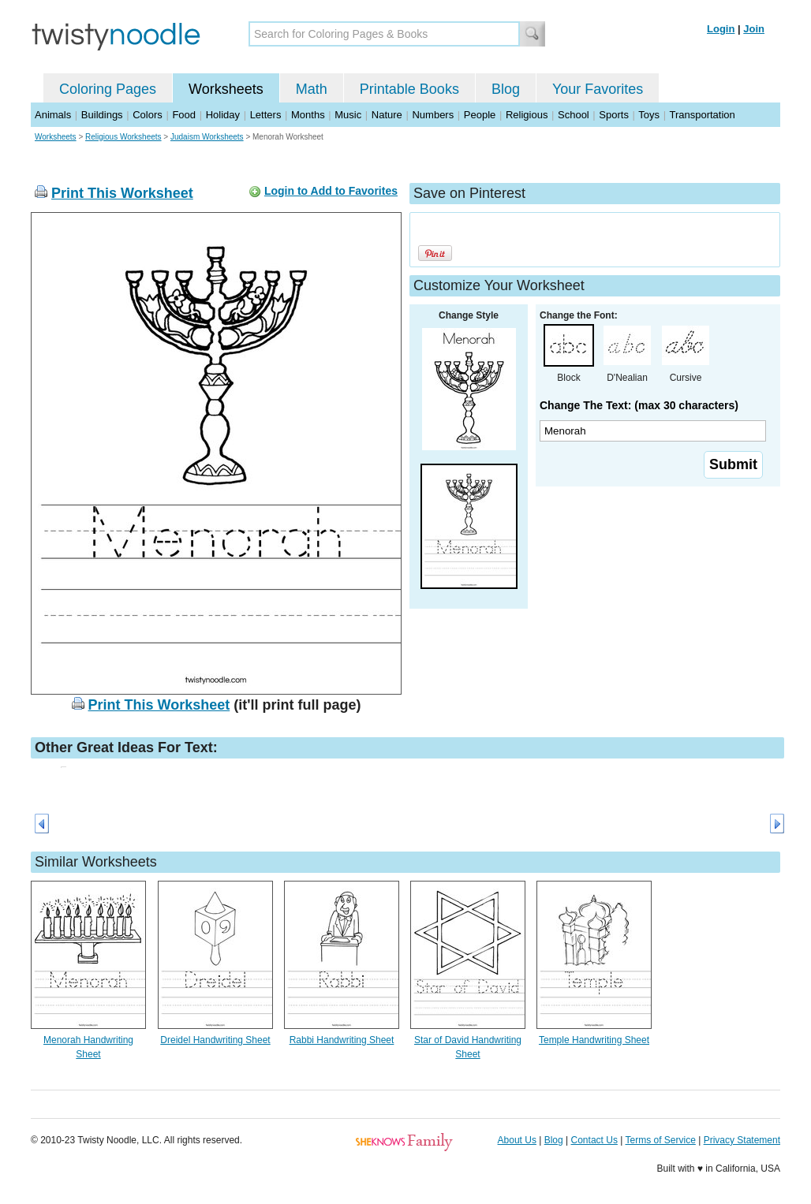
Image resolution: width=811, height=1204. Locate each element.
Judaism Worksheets (207, 136)
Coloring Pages (107, 89)
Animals (53, 115)
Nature (387, 115)
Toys (649, 115)
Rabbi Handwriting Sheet (342, 1040)
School (573, 115)
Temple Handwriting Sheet (594, 1040)
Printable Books (409, 89)
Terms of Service (660, 1140)
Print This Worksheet (122, 193)
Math (311, 89)
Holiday (223, 115)
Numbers (433, 115)
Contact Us (594, 1140)
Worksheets (226, 89)
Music (347, 115)
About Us (517, 1140)
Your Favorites (597, 89)
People (479, 115)
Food (184, 115)
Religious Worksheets (123, 136)
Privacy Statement (742, 1140)
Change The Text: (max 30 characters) (639, 405)
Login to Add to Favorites (331, 191)
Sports (614, 115)
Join (753, 29)
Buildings (102, 115)
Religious (527, 115)
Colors (148, 115)
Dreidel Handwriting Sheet (215, 1040)
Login (720, 29)
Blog (505, 89)
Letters (266, 115)
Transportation (701, 115)
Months (308, 115)
